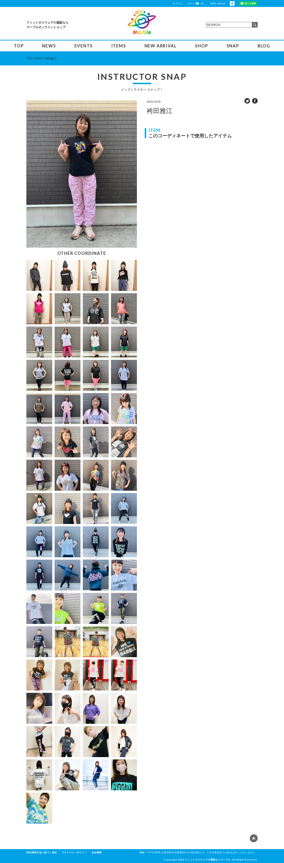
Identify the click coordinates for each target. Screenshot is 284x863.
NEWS (49, 45)
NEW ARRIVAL (161, 45)
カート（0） (196, 3)
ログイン (178, 3)
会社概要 (97, 852)
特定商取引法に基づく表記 (41, 852)
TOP (19, 45)
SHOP (201, 45)
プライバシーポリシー (74, 852)
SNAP (233, 45)
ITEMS (118, 45)
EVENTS (83, 45)
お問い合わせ (217, 3)
